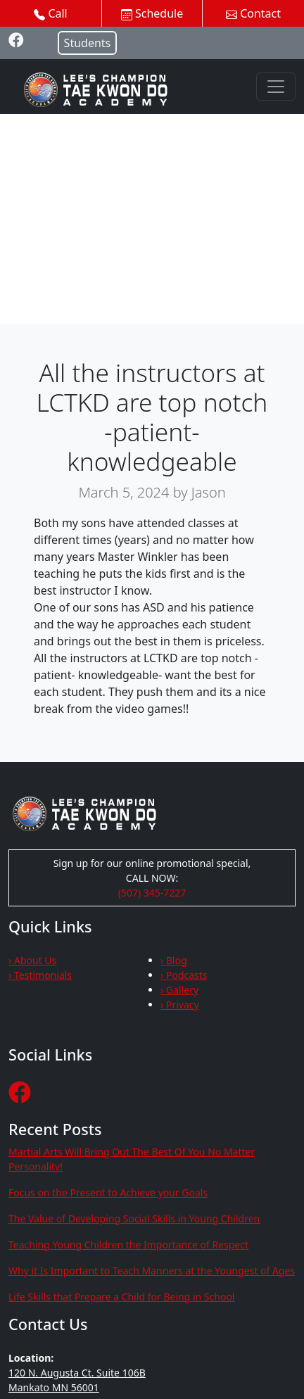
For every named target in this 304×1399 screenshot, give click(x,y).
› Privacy (179, 1004)
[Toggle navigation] (276, 86)
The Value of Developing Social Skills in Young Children (134, 1218)
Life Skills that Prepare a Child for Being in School (121, 1296)
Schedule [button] (152, 13)
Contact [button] (253, 13)
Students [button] (87, 43)
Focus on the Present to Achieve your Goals (108, 1192)
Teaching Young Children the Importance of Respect (128, 1244)
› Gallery (179, 989)
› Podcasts (184, 975)
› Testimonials (40, 975)
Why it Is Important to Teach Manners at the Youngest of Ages (151, 1270)
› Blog (173, 960)
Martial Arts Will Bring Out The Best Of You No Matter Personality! (131, 1159)
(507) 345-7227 (152, 892)
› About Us (32, 960)
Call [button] (51, 13)
